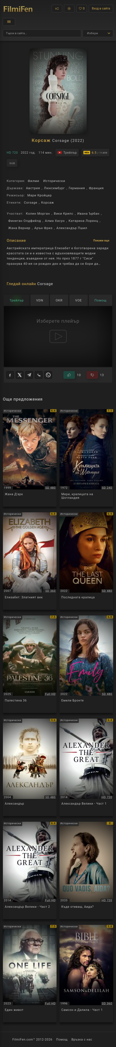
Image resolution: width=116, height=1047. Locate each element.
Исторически (54, 181)
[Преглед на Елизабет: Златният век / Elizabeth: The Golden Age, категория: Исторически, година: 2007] (30, 561)
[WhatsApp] (48, 375)
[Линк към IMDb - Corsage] (95, 152)
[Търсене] (42, 33)
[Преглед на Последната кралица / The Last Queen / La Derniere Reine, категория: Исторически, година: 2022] (86, 561)
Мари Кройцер (39, 195)
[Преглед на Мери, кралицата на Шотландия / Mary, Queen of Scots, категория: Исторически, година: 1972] (86, 458)
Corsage (30, 202)
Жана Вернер (19, 228)
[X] (19, 375)
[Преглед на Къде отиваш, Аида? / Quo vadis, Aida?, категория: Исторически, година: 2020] (86, 870)
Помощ (62, 1039)
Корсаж (47, 202)
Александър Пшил (71, 228)
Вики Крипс (64, 213)
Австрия (33, 188)
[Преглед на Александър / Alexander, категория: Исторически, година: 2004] (30, 767)
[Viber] (38, 375)
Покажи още (101, 240)
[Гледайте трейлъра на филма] (67, 152)
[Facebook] (10, 375)
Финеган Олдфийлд (24, 221)
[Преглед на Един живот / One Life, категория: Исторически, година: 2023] (30, 973)
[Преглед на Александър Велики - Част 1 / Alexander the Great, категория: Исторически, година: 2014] (86, 767)
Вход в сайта (101, 8)
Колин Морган (38, 213)
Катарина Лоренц (83, 221)
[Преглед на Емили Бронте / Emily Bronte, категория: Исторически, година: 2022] (86, 664)
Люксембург (54, 188)
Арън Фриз (43, 228)
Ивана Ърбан (88, 213)
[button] (57, 8)
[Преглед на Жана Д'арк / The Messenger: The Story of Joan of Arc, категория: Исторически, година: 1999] (30, 458)
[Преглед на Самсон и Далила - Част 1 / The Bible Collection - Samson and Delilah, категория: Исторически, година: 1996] (86, 973)
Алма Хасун (55, 221)
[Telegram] (29, 375)
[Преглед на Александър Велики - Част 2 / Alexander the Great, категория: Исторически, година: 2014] (30, 870)
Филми (33, 181)
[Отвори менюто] (9, 22)
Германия (77, 188)
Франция (96, 188)
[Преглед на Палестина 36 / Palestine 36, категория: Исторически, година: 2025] (30, 664)
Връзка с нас (81, 1039)
